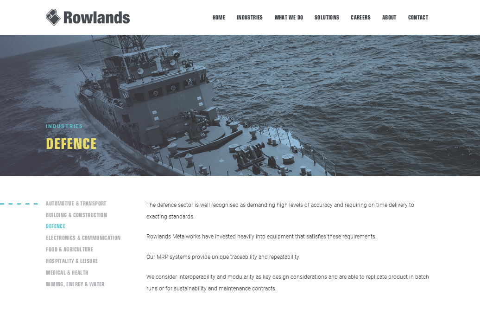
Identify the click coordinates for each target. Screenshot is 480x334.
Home (219, 17)
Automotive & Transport (76, 203)
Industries (250, 17)
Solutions (327, 17)
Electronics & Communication (83, 237)
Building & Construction (76, 214)
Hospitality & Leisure (72, 260)
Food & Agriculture (69, 249)
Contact (418, 17)
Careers (361, 17)
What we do (289, 17)
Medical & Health (67, 272)
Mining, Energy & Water (75, 284)
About (389, 17)
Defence (55, 226)
